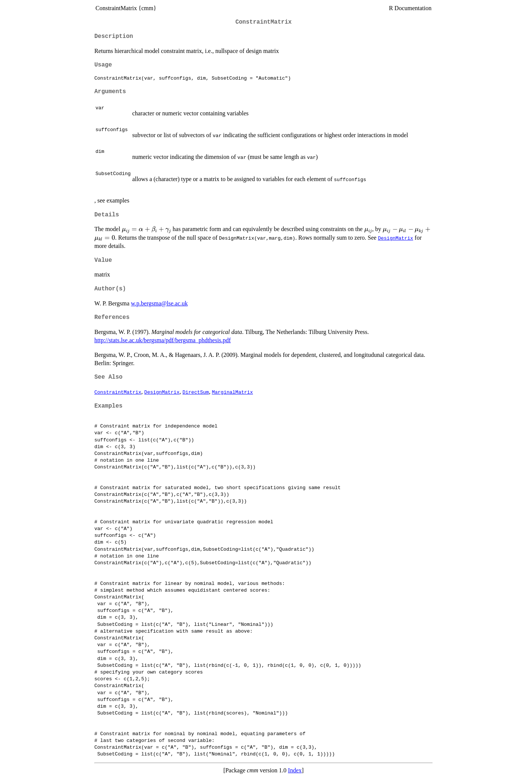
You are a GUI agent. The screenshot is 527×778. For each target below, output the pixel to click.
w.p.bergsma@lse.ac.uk (159, 303)
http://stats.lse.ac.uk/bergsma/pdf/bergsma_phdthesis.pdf (162, 340)
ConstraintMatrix (117, 391)
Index (294, 770)
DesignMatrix (395, 237)
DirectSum (195, 391)
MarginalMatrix (232, 391)
